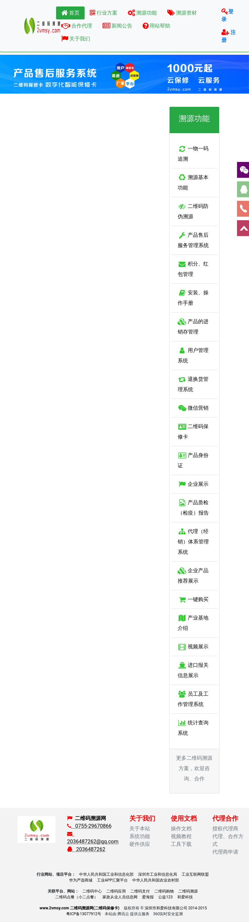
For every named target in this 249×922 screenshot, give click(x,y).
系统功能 (139, 836)
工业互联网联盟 (195, 874)
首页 (70, 13)
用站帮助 (157, 26)
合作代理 (76, 26)
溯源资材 (182, 13)
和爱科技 (185, 897)
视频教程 (181, 836)
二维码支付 (140, 891)
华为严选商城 (80, 880)
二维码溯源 (188, 891)
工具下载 (181, 844)
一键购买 (193, 599)
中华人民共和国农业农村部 (155, 880)
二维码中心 (92, 891)
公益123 (165, 897)
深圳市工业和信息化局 (157, 874)
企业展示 (193, 484)
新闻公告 (117, 26)
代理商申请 (225, 852)
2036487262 (86, 849)
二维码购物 (164, 891)
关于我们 (75, 39)
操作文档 (181, 828)
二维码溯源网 (90, 818)
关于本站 (139, 828)
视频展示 (193, 646)
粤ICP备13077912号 (83, 914)
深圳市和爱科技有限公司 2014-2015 (176, 908)
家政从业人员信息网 (119, 897)
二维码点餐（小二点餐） (76, 897)
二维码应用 (116, 891)
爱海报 (148, 897)
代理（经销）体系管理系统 (193, 541)
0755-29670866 (89, 826)
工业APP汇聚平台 (112, 880)
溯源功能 (142, 13)
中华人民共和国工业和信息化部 (106, 874)
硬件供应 (139, 844)
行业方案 (103, 13)
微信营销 (193, 408)
